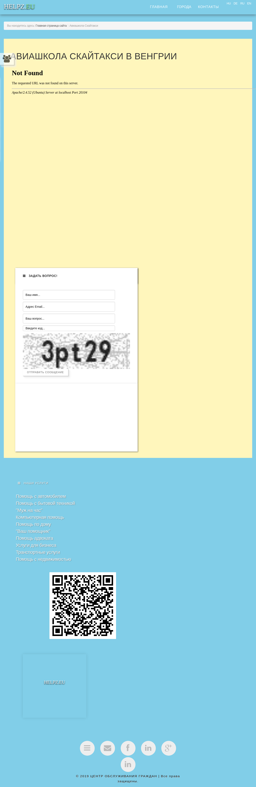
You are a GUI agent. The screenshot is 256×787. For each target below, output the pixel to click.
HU (229, 3)
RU (242, 3)
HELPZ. (54, 696)
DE (235, 3)
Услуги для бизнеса (36, 559)
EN (249, 3)
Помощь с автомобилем (41, 510)
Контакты (208, 7)
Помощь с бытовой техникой (45, 517)
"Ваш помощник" (33, 545)
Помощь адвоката (34, 552)
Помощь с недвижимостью (43, 573)
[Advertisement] (51, 431)
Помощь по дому (33, 538)
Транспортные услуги (38, 566)
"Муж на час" (29, 524)
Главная (159, 7)
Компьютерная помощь (40, 531)
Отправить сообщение (45, 386)
